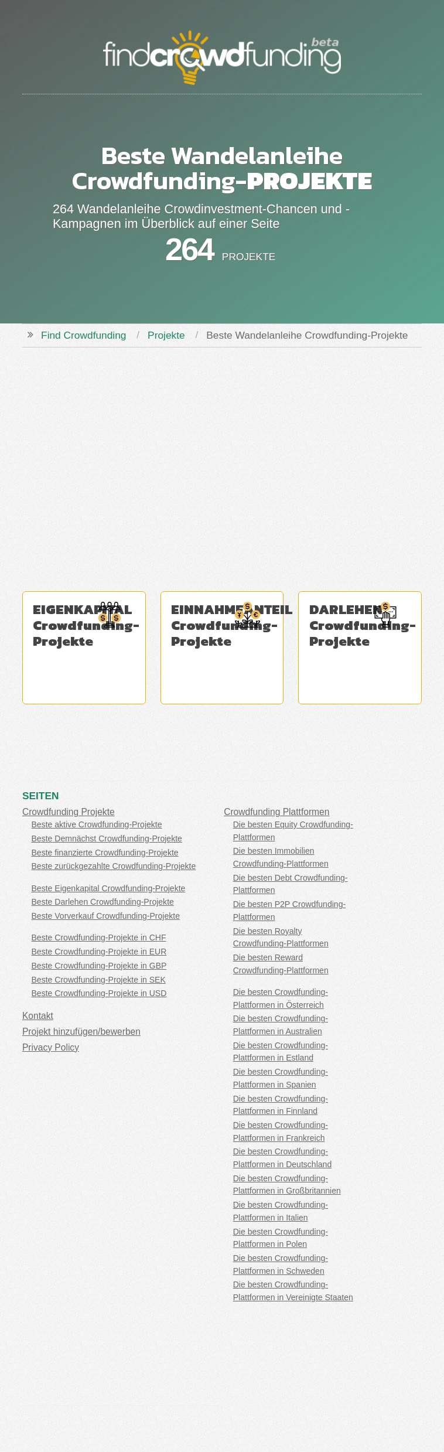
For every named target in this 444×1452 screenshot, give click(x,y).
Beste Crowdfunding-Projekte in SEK (99, 979)
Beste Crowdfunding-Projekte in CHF (99, 937)
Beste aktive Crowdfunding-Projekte (97, 824)
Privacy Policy (50, 1047)
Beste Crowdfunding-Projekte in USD (99, 993)
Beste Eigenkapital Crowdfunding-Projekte (109, 888)
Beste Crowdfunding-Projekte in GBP (99, 965)
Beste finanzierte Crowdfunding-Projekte (105, 852)
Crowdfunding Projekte (68, 812)
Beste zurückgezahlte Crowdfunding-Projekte (114, 866)
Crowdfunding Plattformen (276, 812)
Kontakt (37, 1016)
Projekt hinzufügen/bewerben (81, 1032)
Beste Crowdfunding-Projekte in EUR (99, 951)
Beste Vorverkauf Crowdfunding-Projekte (106, 916)
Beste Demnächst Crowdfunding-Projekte (107, 838)
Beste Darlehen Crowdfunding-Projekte (103, 901)
